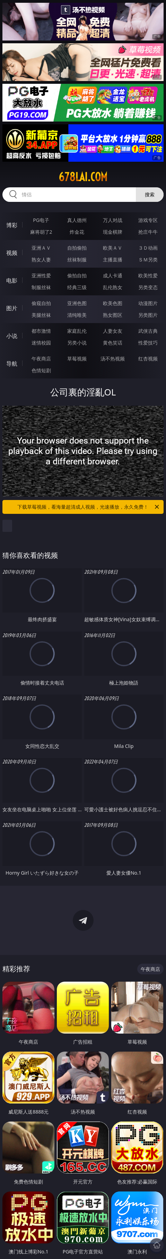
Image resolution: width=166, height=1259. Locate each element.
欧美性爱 (148, 275)
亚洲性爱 (41, 275)
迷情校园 (41, 342)
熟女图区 (112, 315)
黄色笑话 (112, 342)
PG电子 (41, 220)
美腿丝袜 (41, 315)
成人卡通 (112, 275)
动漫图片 (148, 303)
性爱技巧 (148, 342)
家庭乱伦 (77, 331)
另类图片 (148, 315)
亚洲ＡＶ (41, 247)
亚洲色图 (77, 303)
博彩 (11, 225)
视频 (11, 253)
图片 (11, 308)
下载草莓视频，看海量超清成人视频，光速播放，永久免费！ (88, 507)
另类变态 (148, 287)
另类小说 (77, 342)
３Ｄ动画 (148, 247)
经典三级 (77, 287)
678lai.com (83, 177)
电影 (11, 280)
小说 (11, 336)
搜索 (150, 194)
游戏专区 (148, 220)
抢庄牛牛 (148, 232)
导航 (11, 363)
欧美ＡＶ (112, 247)
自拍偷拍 (77, 247)
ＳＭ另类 (148, 259)
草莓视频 (77, 358)
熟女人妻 (41, 259)
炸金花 (77, 232)
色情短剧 (41, 370)
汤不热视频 (113, 358)
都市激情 (41, 331)
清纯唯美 (77, 315)
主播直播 (112, 259)
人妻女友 (112, 331)
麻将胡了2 (41, 232)
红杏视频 (148, 358)
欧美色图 (112, 303)
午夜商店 (41, 358)
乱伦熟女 (112, 287)
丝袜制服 (77, 259)
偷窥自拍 (41, 303)
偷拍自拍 (77, 275)
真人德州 (77, 220)
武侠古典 (148, 331)
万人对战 (112, 220)
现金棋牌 (112, 232)
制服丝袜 (41, 287)
